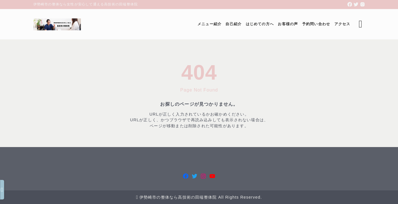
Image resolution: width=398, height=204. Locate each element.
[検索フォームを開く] (360, 24)
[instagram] (362, 4)
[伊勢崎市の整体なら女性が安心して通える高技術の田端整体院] (57, 24)
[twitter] (356, 4)
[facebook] (349, 4)
